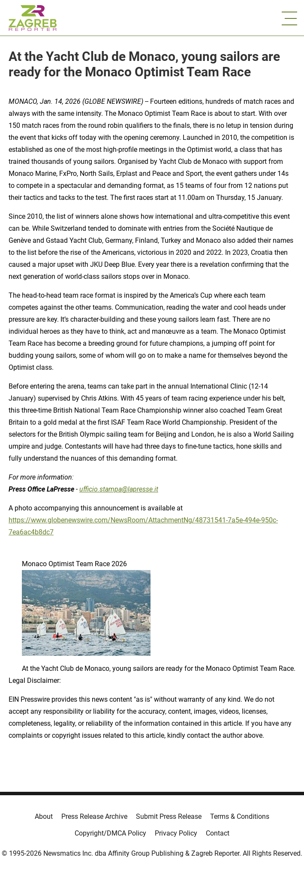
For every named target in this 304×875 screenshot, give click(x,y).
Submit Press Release (169, 816)
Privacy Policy (176, 833)
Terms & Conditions (239, 816)
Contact (217, 833)
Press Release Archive (94, 816)
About (44, 816)
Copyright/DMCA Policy (110, 833)
